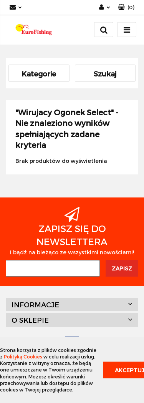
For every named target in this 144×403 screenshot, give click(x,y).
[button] (126, 7)
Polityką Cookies (23, 356)
